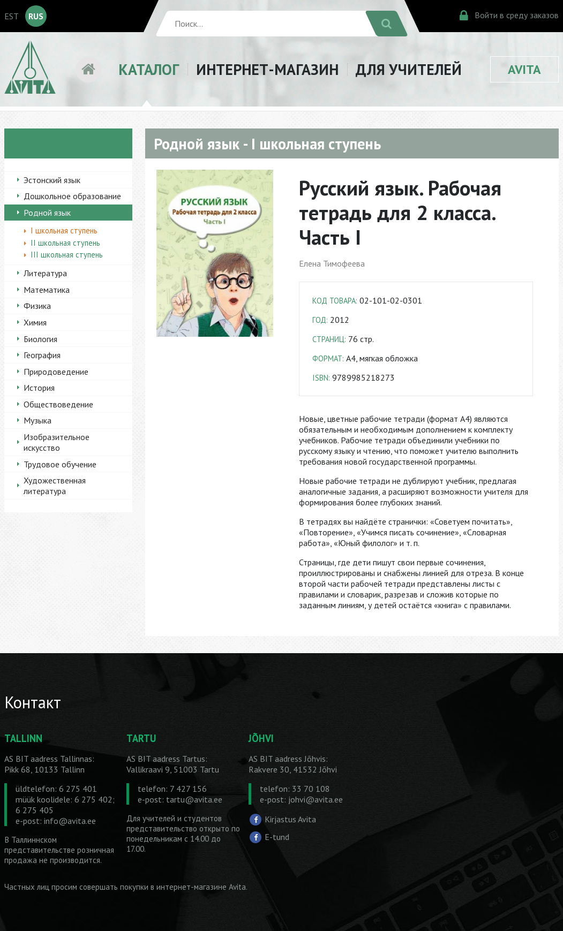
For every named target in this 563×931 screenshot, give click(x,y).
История (39, 387)
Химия (35, 322)
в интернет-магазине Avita (198, 887)
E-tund (277, 836)
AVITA (524, 69)
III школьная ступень (67, 254)
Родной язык (47, 212)
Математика (47, 289)
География (42, 355)
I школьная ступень (64, 230)
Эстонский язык (52, 180)
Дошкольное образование (72, 196)
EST (11, 16)
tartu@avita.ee (194, 799)
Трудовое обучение (60, 464)
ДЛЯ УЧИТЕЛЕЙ (409, 69)
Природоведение (56, 371)
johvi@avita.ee (315, 799)
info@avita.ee (70, 820)
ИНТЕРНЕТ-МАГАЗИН (267, 69)
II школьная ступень (65, 243)
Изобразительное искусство (56, 442)
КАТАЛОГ (148, 69)
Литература (45, 273)
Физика (37, 305)
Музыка (37, 420)
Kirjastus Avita (290, 819)
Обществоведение (58, 404)
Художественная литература (55, 485)
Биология (40, 339)
